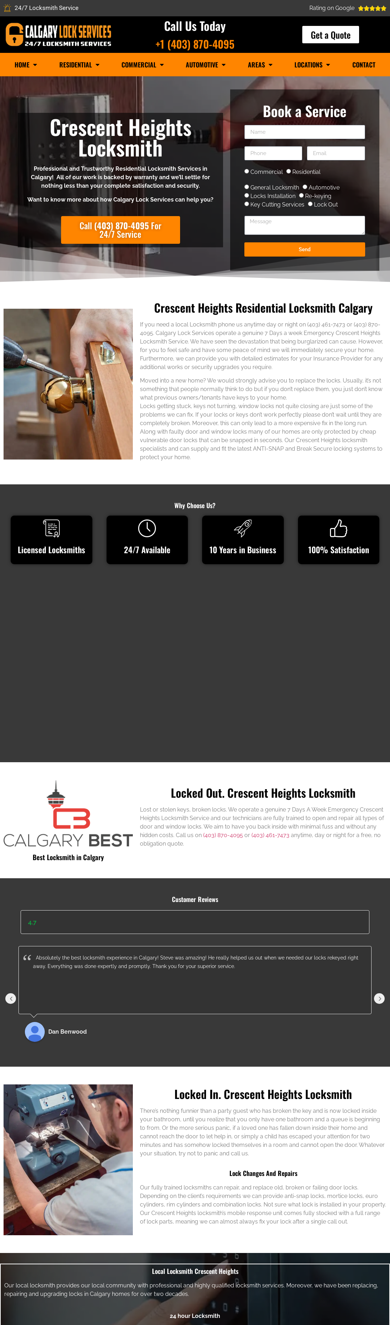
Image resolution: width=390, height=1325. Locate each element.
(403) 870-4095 (223, 714)
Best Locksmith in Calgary (68, 736)
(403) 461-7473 (270, 714)
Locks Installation (273, 196)
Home (26, 64)
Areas (260, 64)
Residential (79, 64)
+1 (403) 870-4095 (195, 44)
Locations (312, 64)
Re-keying (318, 196)
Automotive (206, 64)
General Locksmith (274, 187)
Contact (363, 64)
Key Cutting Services (277, 204)
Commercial (142, 64)
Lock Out (326, 204)
